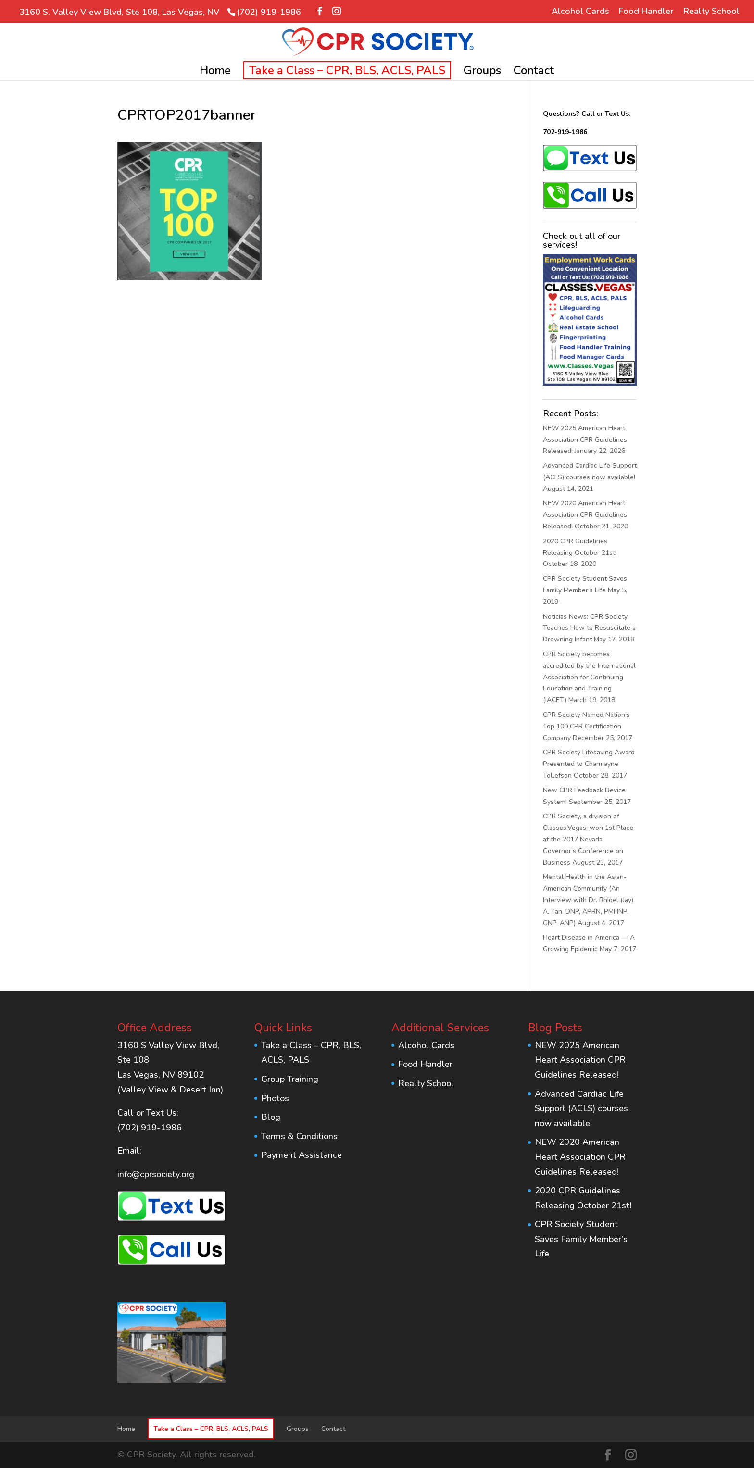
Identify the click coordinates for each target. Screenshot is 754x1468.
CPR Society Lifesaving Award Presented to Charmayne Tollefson (589, 764)
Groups (482, 72)
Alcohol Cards (580, 12)
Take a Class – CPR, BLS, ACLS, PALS (347, 70)
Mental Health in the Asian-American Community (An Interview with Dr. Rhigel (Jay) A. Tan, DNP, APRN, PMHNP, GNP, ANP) (588, 899)
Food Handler (646, 12)
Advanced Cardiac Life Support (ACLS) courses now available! (581, 1108)
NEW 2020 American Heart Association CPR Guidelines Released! (585, 515)
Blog (270, 1117)
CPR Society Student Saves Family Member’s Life (581, 1238)
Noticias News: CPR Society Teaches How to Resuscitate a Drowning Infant (589, 628)
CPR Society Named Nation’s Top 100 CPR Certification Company (586, 726)
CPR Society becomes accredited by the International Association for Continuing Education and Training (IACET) (589, 677)
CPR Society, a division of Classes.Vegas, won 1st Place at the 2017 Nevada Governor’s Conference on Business (588, 839)
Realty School (711, 12)
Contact (534, 72)
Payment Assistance (301, 1155)
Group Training (289, 1079)
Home (215, 72)
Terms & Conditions (299, 1136)
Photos (275, 1098)
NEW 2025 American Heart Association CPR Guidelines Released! (585, 440)
